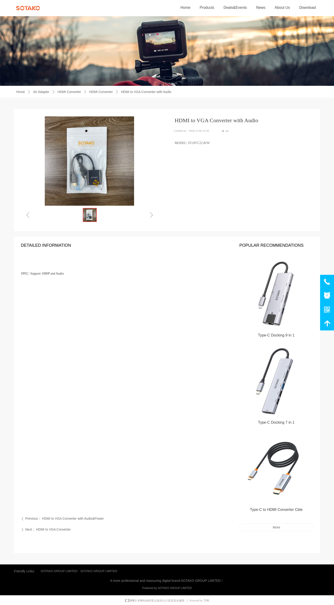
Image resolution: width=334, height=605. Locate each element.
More (276, 527)
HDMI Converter (69, 92)
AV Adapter (41, 92)
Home (20, 92)
